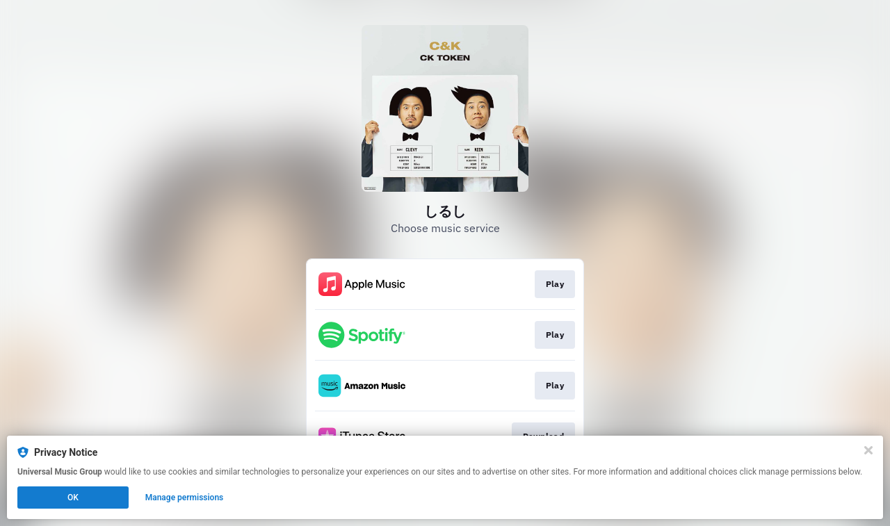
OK (73, 497)
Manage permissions (184, 497)
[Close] (868, 450)
